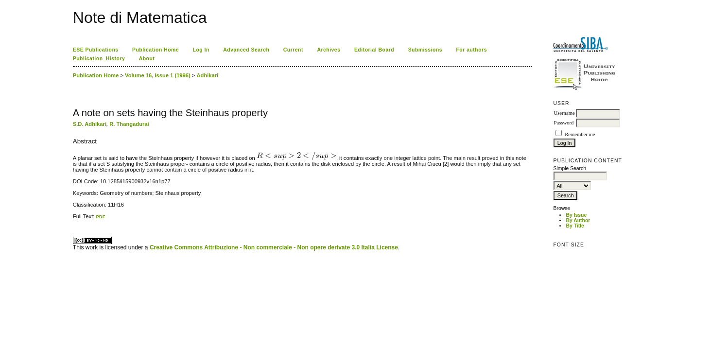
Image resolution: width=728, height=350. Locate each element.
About (147, 58)
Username (564, 113)
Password (563, 122)
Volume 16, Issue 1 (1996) (158, 75)
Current (293, 49)
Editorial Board (374, 49)
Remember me (580, 134)
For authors (471, 49)
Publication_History (99, 58)
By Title (575, 225)
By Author (578, 220)
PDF (100, 216)
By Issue (576, 215)
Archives (328, 49)
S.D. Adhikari (89, 124)
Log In (201, 49)
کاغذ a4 (73, 219)
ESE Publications (96, 49)
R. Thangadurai (129, 124)
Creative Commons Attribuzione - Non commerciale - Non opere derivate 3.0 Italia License (274, 247)
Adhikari (208, 75)
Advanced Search (246, 49)
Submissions (425, 49)
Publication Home (155, 49)
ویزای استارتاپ (75, 219)
